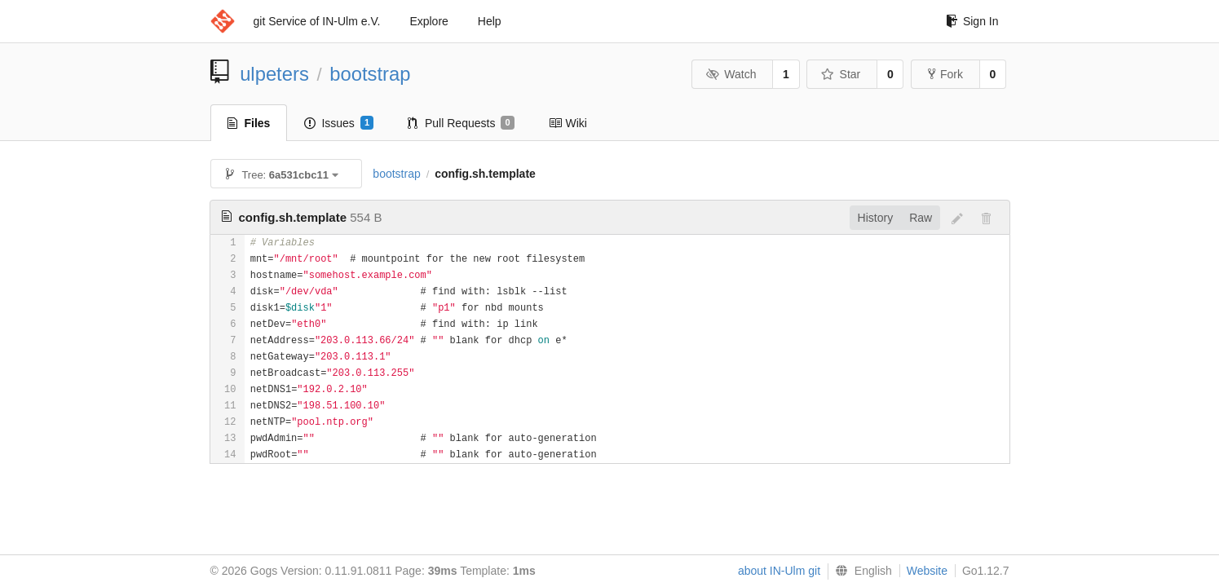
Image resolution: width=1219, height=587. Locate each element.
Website (927, 570)
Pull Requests (461, 123)
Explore (428, 21)
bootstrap (369, 74)
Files (249, 123)
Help (489, 21)
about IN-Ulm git (779, 570)
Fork (945, 74)
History (876, 217)
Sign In (972, 21)
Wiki (568, 123)
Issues (338, 123)
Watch (731, 74)
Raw (920, 217)
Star (840, 74)
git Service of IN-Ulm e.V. (317, 21)
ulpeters (274, 74)
